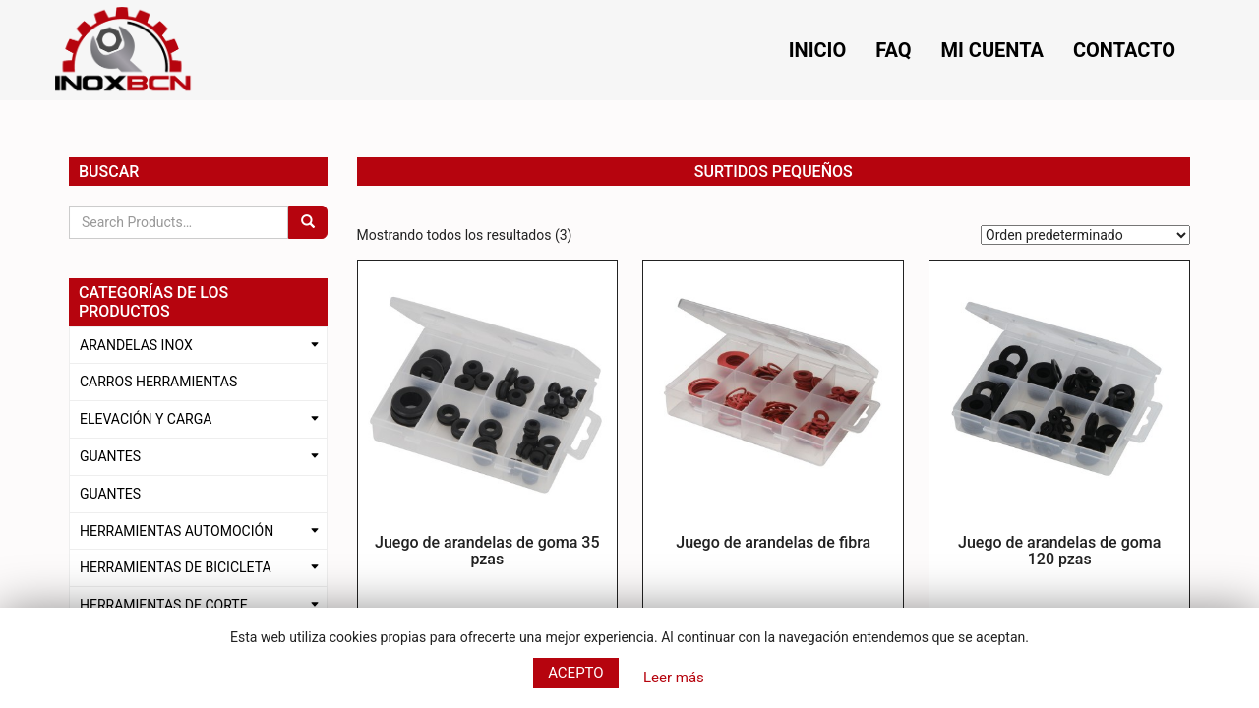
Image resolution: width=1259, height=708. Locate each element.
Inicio (818, 50)
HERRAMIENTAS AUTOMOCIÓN (176, 531)
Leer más (673, 677)
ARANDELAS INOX (136, 345)
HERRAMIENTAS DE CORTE (164, 605)
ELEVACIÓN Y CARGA (145, 419)
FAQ (893, 50)
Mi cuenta (992, 50)
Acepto (576, 672)
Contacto (1124, 50)
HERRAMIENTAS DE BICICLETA (175, 567)
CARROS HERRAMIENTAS (158, 381)
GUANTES (110, 456)
